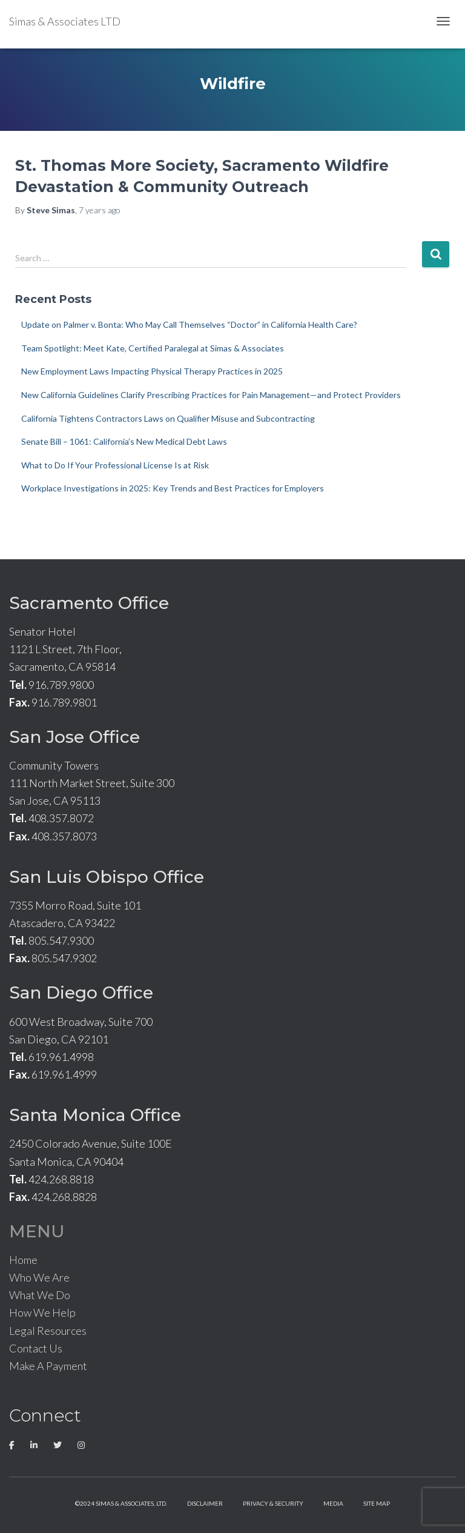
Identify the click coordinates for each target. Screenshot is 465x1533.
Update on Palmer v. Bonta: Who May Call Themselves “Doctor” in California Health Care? (189, 324)
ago (99, 210)
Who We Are (39, 1277)
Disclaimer (205, 1503)
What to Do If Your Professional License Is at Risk (115, 465)
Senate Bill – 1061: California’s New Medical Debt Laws (124, 441)
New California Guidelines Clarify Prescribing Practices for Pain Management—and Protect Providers (211, 395)
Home (23, 1259)
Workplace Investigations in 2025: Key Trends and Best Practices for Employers (172, 488)
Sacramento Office (89, 603)
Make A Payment (48, 1365)
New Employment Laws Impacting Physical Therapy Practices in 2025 (152, 371)
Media (333, 1503)
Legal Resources (48, 1330)
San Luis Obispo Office (106, 876)
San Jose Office (74, 737)
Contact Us (35, 1348)
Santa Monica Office (95, 1115)
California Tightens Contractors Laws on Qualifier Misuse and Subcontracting (168, 418)
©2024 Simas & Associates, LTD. (121, 1503)
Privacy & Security (273, 1503)
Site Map (376, 1503)
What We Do (39, 1295)
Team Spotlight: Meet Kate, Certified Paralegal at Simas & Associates (152, 348)
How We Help (42, 1312)
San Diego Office (81, 992)
